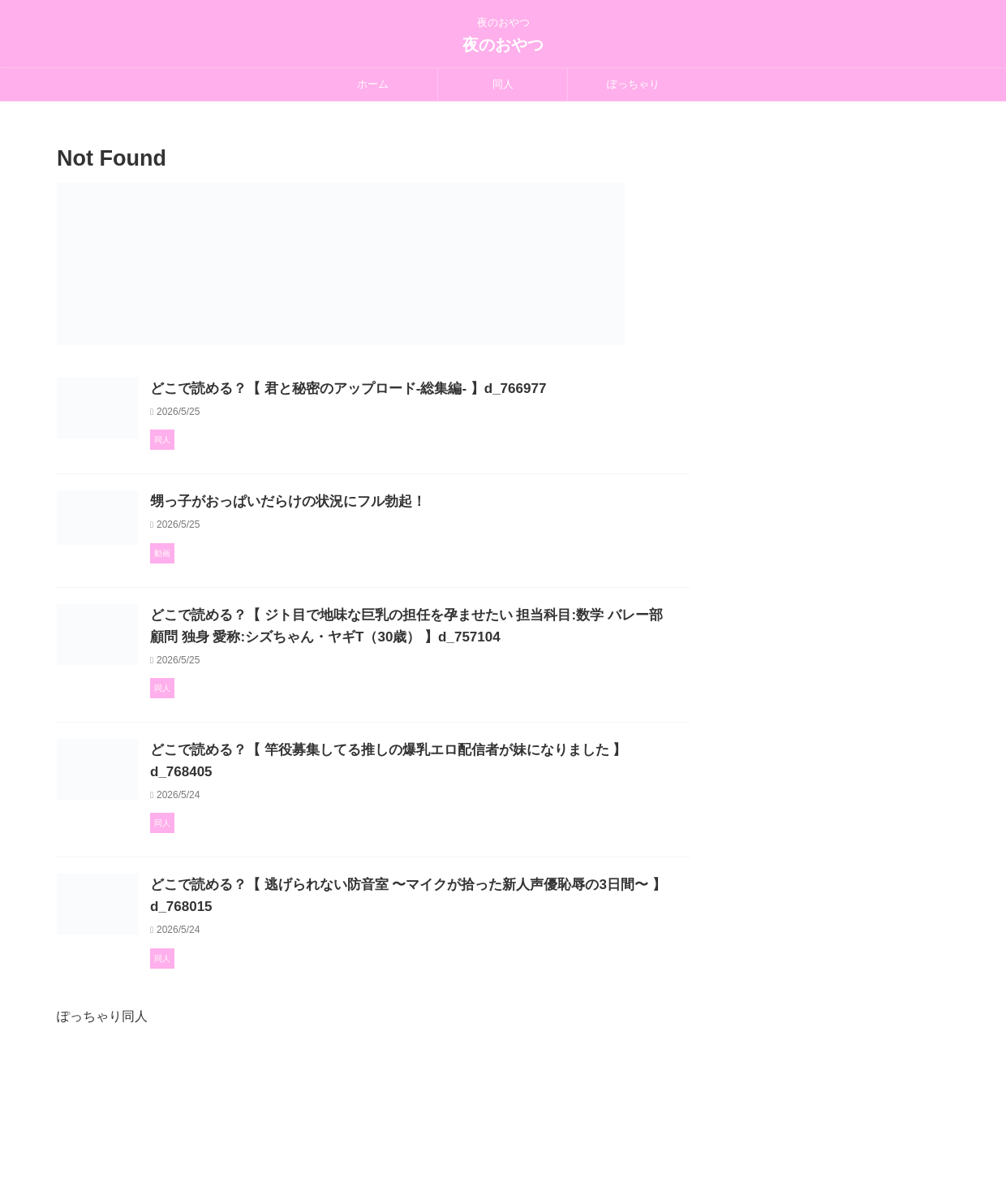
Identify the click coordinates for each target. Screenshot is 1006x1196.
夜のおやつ (503, 45)
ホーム (373, 84)
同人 (503, 84)
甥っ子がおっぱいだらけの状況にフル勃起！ (361, 544)
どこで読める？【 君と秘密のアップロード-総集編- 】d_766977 (417, 388)
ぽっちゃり (633, 84)
